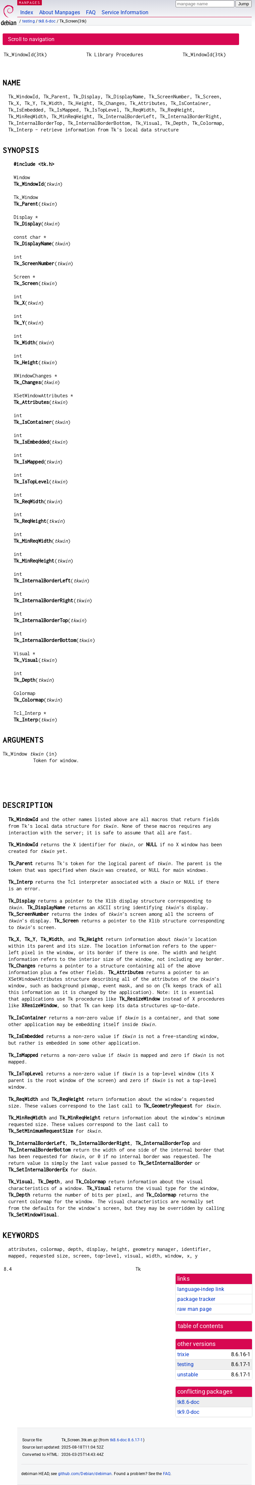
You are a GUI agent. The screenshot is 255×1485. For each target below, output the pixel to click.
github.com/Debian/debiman (85, 1473)
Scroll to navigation (31, 39)
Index (26, 12)
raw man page (194, 1309)
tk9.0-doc (188, 1412)
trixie (183, 1354)
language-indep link (200, 1289)
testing (28, 21)
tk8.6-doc (47, 21)
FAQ (91, 12)
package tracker (196, 1299)
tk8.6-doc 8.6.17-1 (126, 1440)
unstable (187, 1374)
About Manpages (59, 12)
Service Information (125, 12)
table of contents (200, 1326)
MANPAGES (29, 2)
